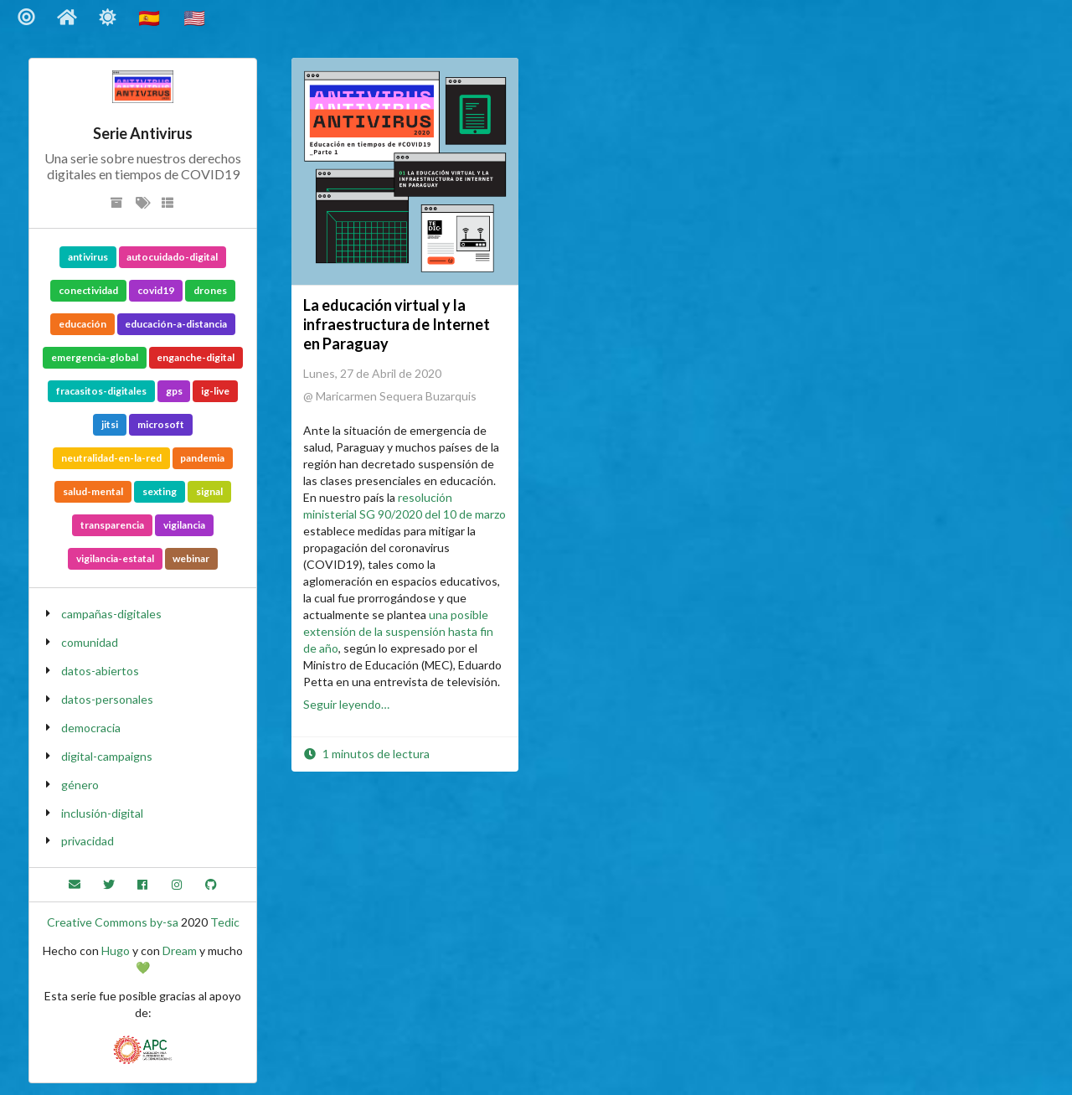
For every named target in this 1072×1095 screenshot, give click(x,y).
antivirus (88, 257)
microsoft (160, 424)
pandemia (202, 458)
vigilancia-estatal (115, 558)
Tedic (225, 922)
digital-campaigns (106, 756)
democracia (91, 728)
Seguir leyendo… (346, 704)
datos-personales (107, 699)
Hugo (115, 950)
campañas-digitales (111, 614)
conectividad (88, 290)
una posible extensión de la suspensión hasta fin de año (398, 631)
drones (210, 290)
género (80, 784)
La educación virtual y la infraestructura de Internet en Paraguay (396, 324)
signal (209, 491)
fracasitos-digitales (101, 391)
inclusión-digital (102, 813)
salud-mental (93, 491)
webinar (191, 558)
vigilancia (184, 525)
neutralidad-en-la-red (111, 458)
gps (174, 391)
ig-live (215, 391)
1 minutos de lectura (366, 753)
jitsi (109, 424)
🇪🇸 (150, 17)
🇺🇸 (196, 17)
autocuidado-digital (172, 257)
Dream (179, 950)
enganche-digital (195, 357)
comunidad (89, 642)
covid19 (155, 290)
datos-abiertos (100, 671)
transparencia (112, 525)
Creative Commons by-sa (112, 922)
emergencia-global (94, 357)
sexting (159, 491)
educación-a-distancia (176, 324)
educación (82, 324)
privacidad (87, 841)
